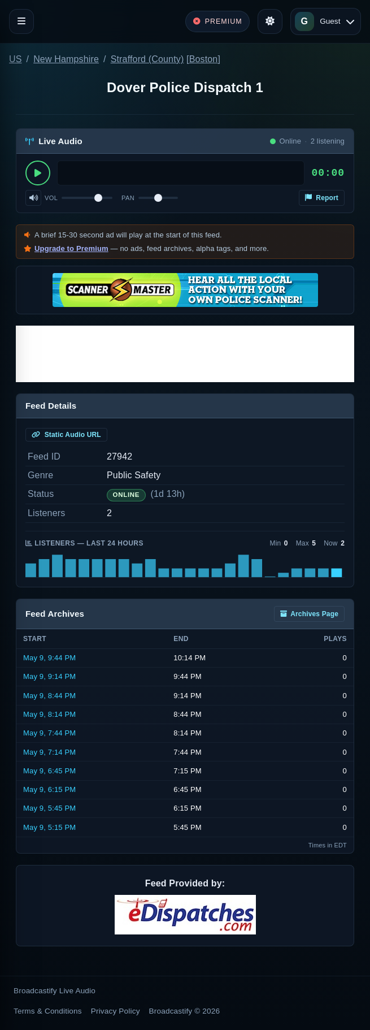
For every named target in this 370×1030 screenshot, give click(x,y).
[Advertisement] (185, 354)
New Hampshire (66, 59)
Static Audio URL (66, 435)
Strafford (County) (147, 59)
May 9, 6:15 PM (49, 789)
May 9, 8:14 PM (49, 714)
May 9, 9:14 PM (49, 676)
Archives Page (309, 614)
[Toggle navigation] (21, 21)
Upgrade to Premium (71, 248)
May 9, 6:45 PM (49, 771)
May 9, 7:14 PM (49, 752)
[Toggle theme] (270, 21)
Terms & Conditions (48, 1011)
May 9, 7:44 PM (49, 733)
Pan (127, 197)
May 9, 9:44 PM (49, 658)
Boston (203, 59)
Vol (51, 197)
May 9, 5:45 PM (49, 808)
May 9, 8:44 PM (49, 695)
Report (321, 198)
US (15, 59)
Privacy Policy (115, 1011)
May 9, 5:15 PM (49, 827)
